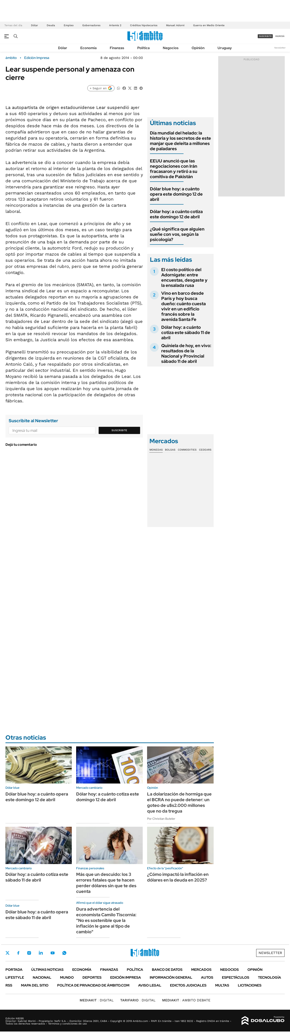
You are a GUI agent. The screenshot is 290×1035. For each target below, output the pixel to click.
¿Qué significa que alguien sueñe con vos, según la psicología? (177, 234)
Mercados (201, 969)
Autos (207, 977)
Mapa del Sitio (34, 985)
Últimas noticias (47, 969)
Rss (8, 985)
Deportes (91, 977)
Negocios (170, 48)
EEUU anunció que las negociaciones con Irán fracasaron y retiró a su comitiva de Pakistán (173, 168)
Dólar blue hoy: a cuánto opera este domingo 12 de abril (176, 194)
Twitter (7, 953)
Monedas (156, 449)
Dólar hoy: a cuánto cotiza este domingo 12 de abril (176, 214)
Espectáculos (235, 977)
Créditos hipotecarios (143, 25)
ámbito (11, 58)
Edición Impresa (125, 977)
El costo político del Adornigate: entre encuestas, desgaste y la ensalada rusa (184, 277)
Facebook (18, 953)
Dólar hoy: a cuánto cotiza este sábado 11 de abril (185, 332)
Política (143, 48)
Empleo (69, 25)
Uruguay (225, 48)
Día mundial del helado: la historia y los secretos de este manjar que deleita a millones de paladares (180, 141)
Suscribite (119, 430)
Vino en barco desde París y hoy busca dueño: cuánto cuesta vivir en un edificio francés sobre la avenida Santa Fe (183, 306)
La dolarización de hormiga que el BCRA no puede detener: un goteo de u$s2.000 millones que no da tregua (179, 802)
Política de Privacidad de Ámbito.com (93, 985)
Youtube (52, 953)
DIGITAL (97, 1000)
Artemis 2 (115, 25)
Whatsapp (64, 953)
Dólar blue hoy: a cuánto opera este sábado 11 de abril (36, 914)
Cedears (205, 449)
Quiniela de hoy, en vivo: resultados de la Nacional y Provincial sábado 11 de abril (186, 353)
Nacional (42, 977)
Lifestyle (14, 977)
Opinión (198, 48)
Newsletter (280, 47)
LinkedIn (41, 953)
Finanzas (117, 48)
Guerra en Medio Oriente (209, 25)
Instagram (29, 953)
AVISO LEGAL (149, 985)
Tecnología (269, 977)
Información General (171, 977)
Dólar (34, 25)
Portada (13, 969)
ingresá (280, 36)
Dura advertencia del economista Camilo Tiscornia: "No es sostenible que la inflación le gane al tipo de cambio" (106, 920)
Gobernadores (91, 25)
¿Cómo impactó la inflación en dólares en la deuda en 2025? (178, 877)
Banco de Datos (167, 969)
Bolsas (170, 449)
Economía (88, 48)
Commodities (187, 449)
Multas (222, 985)
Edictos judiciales (188, 985)
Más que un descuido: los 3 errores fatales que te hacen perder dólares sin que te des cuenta (106, 882)
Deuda (51, 25)
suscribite (265, 36)
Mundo (67, 977)
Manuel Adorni (175, 25)
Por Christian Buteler (161, 819)
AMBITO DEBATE (186, 1000)
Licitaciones (249, 985)
